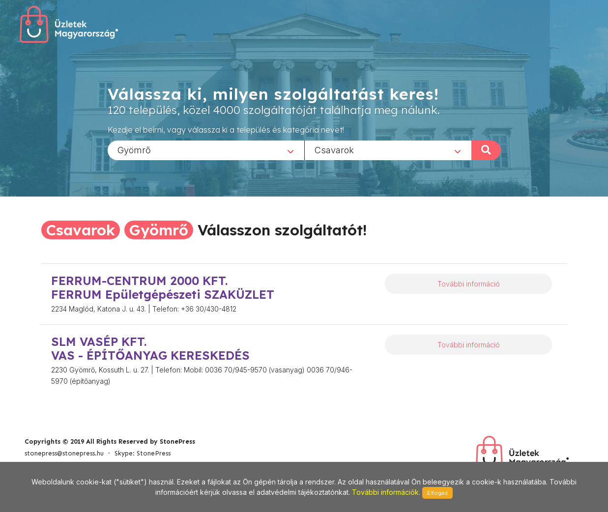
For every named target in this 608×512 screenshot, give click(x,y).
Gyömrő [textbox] (134, 149)
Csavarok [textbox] (334, 149)
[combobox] (206, 150)
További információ (468, 284)
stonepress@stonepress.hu (64, 453)
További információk (385, 492)
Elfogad (437, 492)
